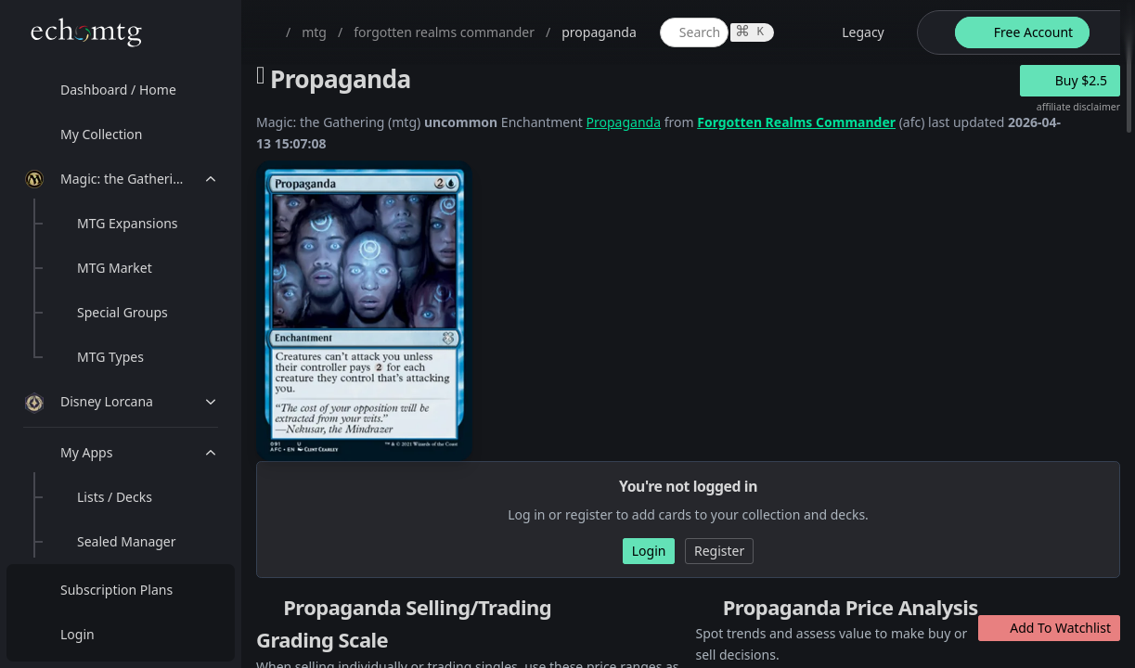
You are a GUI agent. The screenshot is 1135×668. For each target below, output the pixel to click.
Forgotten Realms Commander (796, 122)
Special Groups (122, 312)
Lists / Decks (114, 497)
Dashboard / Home (118, 89)
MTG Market (114, 267)
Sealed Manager (126, 541)
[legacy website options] (851, 32)
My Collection (101, 134)
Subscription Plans (116, 589)
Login (77, 634)
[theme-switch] (932, 32)
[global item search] (694, 32)
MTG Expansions (127, 223)
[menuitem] (120, 90)
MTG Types (110, 357)
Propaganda (624, 122)
